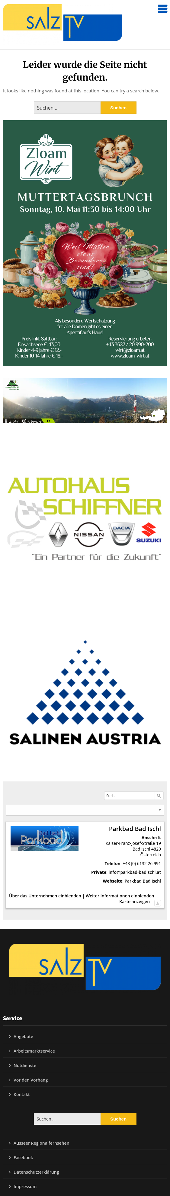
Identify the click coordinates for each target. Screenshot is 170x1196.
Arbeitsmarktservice (34, 1051)
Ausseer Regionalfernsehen (41, 1143)
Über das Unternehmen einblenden (45, 896)
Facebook (23, 1157)
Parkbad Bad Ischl (142, 881)
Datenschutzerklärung (36, 1172)
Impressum (25, 1186)
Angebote (23, 1036)
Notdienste (25, 1065)
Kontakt (22, 1094)
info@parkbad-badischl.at (135, 872)
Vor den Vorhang (31, 1080)
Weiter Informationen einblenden (120, 896)
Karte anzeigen (134, 901)
